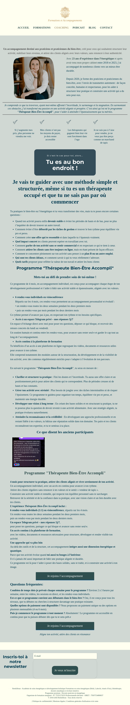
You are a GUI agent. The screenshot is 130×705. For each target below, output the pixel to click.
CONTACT (106, 27)
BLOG (92, 27)
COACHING (61, 27)
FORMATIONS (41, 27)
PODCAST (79, 27)
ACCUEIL (23, 27)
